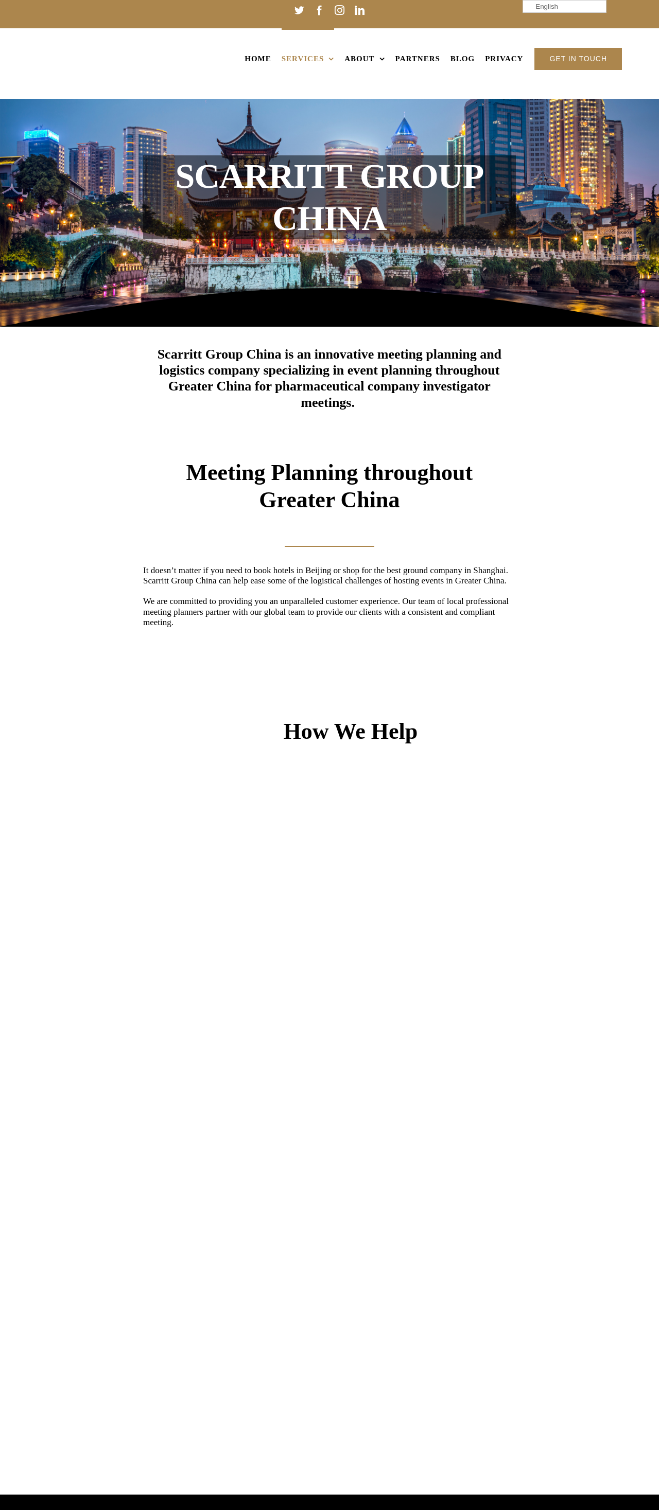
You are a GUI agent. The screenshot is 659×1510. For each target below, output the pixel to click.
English (542, 7)
